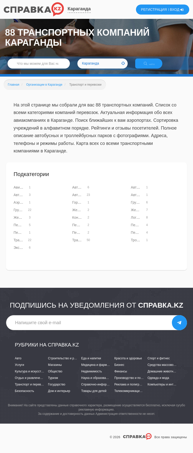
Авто (18, 362)
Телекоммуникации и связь (133, 395)
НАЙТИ (153, 66)
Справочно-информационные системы (108, 389)
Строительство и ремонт (65, 362)
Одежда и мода (158, 382)
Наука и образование (96, 382)
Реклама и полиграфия (130, 389)
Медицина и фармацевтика (100, 369)
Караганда (79, 8)
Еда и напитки (91, 362)
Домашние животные (162, 375)
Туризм (53, 382)
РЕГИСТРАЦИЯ (154, 10)
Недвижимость (91, 375)
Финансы (120, 375)
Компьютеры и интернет (164, 389)
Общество (55, 375)
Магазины (55, 369)
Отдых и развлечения (30, 382)
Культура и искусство (29, 375)
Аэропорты (23, 207)
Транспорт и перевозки (31, 389)
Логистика (139, 222)
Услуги (19, 369)
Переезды (139, 237)
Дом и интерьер (59, 395)
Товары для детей (93, 395)
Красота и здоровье (128, 362)
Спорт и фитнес (159, 362)
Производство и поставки (132, 382)
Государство (56, 389)
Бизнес (119, 369)
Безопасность (24, 395)
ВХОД (177, 10)
